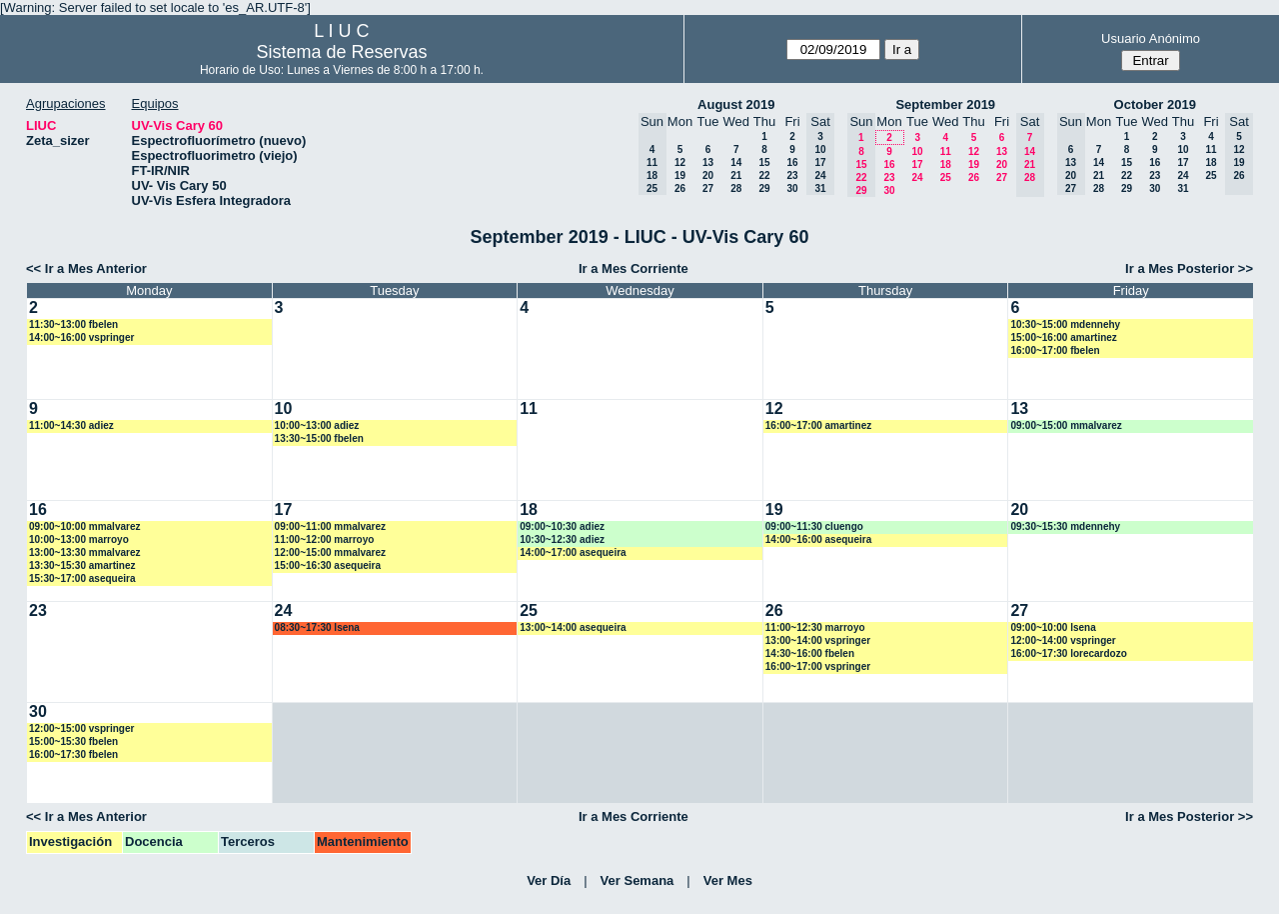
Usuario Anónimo (1150, 38)
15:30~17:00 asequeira (82, 578)
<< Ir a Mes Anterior (86, 268)
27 (707, 188)
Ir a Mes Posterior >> (1189, 268)
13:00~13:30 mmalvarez (84, 552)
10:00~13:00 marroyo (79, 539)
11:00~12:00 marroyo (325, 539)
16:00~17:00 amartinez (818, 425)
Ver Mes (727, 880)
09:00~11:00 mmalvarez (330, 526)
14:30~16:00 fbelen (809, 653)
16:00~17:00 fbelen (1054, 350)
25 (945, 177)
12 (679, 162)
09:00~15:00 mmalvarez (1065, 425)
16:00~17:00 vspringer (817, 666)
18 (945, 164)
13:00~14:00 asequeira (573, 627)
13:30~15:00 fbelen (319, 438)
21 (735, 175)
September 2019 (945, 104)
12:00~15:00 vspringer (81, 728)
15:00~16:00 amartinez (1063, 337)
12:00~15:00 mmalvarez (330, 552)
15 (763, 162)
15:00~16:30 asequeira (328, 565)
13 (707, 162)
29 (763, 188)
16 (791, 162)
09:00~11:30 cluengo (814, 526)
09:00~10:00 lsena (1052, 627)
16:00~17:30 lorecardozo (1068, 653)
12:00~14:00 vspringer (1062, 640)
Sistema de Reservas (341, 52)
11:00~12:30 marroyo (815, 627)
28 (735, 188)
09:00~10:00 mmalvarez (84, 526)
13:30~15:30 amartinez (82, 565)
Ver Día (549, 880)
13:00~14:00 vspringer (817, 640)
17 (916, 164)
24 (916, 177)
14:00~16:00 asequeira (818, 539)
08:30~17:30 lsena (317, 627)
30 (791, 188)
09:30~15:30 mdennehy (1065, 526)
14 (735, 162)
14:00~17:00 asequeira (573, 552)
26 (679, 188)
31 (1182, 188)
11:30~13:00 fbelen (73, 324)
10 (916, 151)
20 (707, 175)
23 (791, 175)
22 (763, 175)
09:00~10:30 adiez (562, 526)
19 (679, 175)
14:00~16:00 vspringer (81, 337)
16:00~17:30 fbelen (73, 754)
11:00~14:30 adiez (71, 425)
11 (945, 151)
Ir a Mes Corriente (633, 268)
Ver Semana (637, 880)
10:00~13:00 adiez (317, 425)
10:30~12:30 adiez (562, 539)
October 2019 (1155, 104)
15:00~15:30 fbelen (73, 741)
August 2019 (735, 104)
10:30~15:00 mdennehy (1065, 324)
